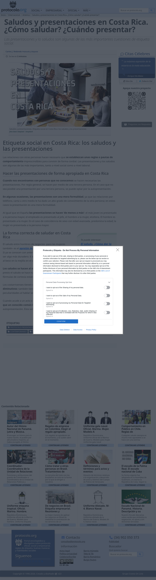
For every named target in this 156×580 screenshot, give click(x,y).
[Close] (118, 250)
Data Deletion (65, 330)
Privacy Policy (91, 330)
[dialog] (78, 290)
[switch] (107, 287)
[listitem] (78, 282)
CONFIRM (61, 321)
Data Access (77, 330)
